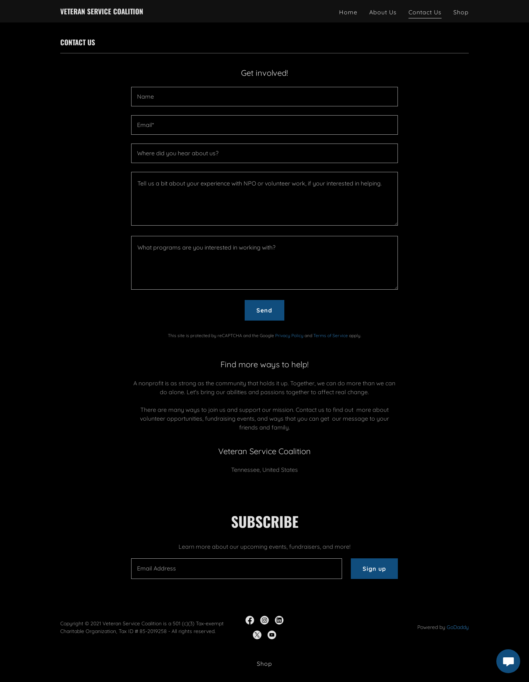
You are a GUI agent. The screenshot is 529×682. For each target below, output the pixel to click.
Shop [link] (461, 12)
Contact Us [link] (425, 12)
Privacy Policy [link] (289, 335)
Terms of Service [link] (330, 335)
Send (264, 310)
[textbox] (264, 96)
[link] (101, 12)
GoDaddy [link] (458, 627)
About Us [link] (383, 12)
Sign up (374, 568)
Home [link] (348, 12)
